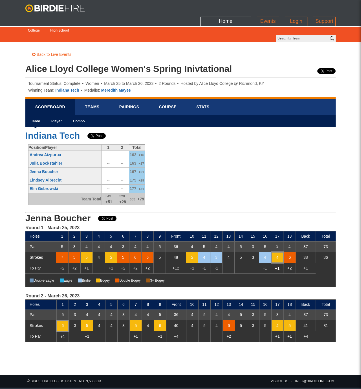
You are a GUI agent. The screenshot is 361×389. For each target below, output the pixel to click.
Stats (202, 87)
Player (56, 104)
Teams (92, 87)
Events (268, 7)
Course (168, 87)
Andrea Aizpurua (45, 135)
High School (59, 19)
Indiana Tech (67, 71)
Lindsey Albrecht (45, 161)
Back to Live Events (51, 35)
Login (296, 7)
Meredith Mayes (116, 71)
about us (279, 381)
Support (324, 7)
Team (35, 104)
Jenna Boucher (44, 152)
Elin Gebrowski (44, 169)
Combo (79, 104)
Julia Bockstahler (46, 144)
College (34, 19)
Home (225, 7)
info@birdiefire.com (314, 381)
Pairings (129, 87)
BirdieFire (60, 8)
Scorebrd (50, 87)
